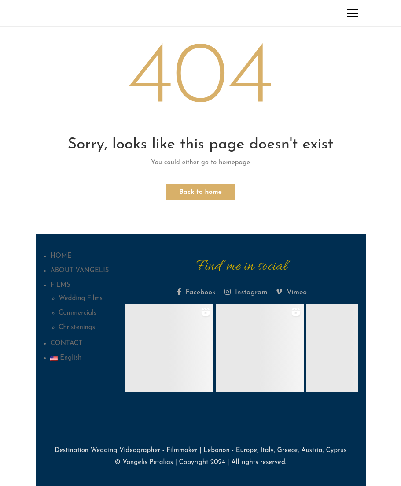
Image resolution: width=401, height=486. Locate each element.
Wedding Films (81, 298)
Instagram (245, 292)
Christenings (77, 327)
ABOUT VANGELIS (79, 270)
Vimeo (291, 292)
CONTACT (66, 343)
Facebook (196, 292)
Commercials (77, 313)
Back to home (200, 192)
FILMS (60, 285)
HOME (60, 256)
